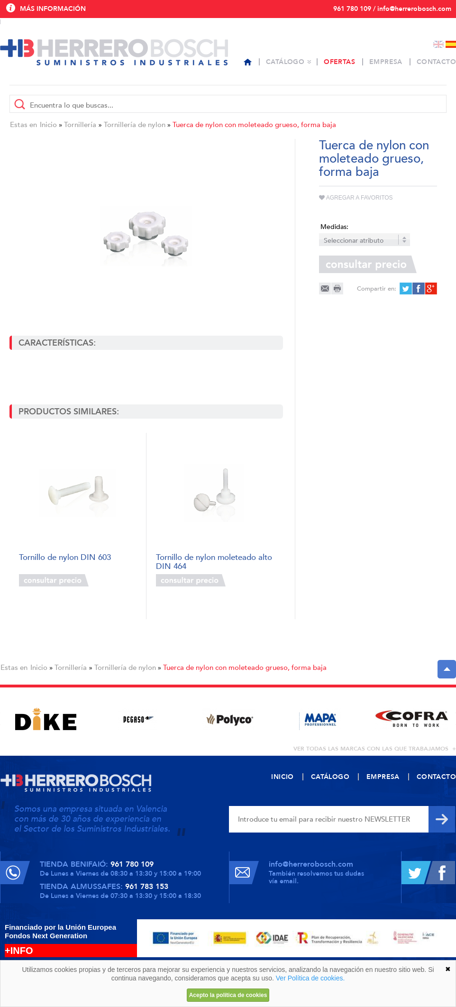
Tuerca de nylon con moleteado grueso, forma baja (254, 124)
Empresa (385, 61)
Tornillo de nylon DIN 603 (65, 558)
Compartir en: (376, 288)
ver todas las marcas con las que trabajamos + (374, 748)
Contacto (436, 61)
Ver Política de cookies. (310, 978)
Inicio (48, 124)
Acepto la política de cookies (228, 995)
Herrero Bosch (114, 52)
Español (451, 44)
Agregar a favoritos (356, 197)
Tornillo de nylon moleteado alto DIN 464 (214, 561)
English (438, 44)
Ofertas (339, 61)
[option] (45, 719)
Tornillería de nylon (134, 124)
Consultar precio (54, 580)
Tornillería (80, 124)
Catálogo (285, 61)
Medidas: (334, 226)
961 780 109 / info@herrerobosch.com (392, 8)
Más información (53, 8)
